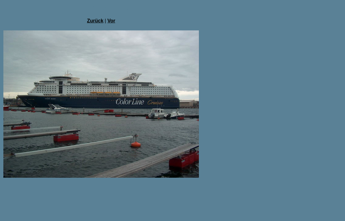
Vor (111, 20)
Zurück (95, 20)
